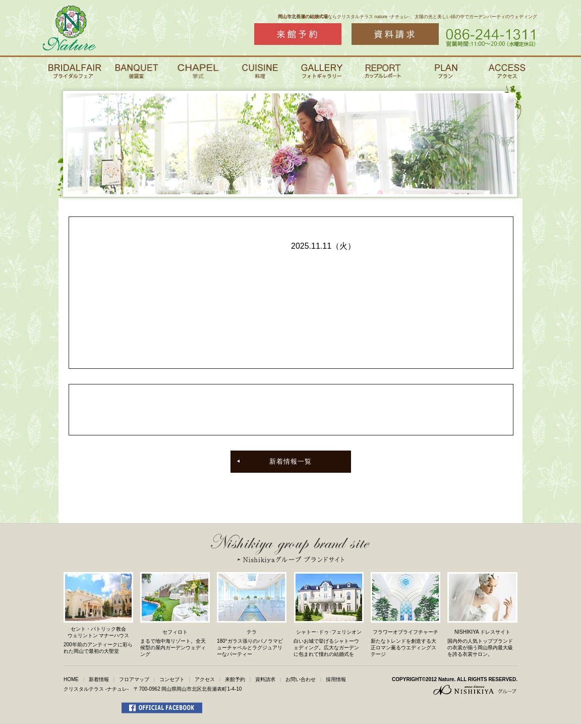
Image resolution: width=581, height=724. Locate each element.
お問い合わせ (300, 679)
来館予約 (235, 679)
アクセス (205, 679)
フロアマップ (134, 679)
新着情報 (99, 679)
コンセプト (172, 679)
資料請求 (265, 679)
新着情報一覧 (290, 461)
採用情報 (336, 679)
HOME (71, 679)
